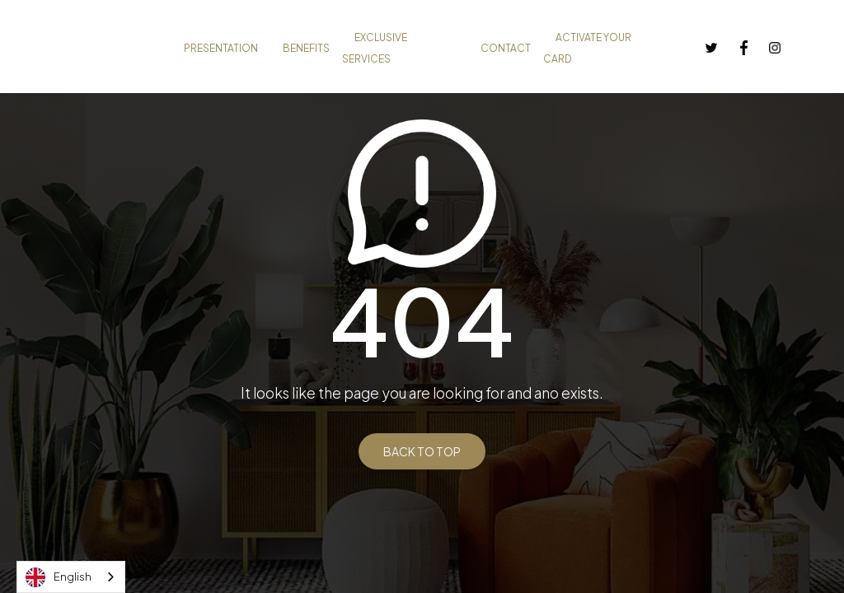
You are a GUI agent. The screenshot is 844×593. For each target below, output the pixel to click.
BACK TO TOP (422, 451)
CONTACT (506, 48)
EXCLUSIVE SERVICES (374, 48)
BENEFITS (306, 48)
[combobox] (70, 577)
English (58, 577)
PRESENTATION (221, 48)
